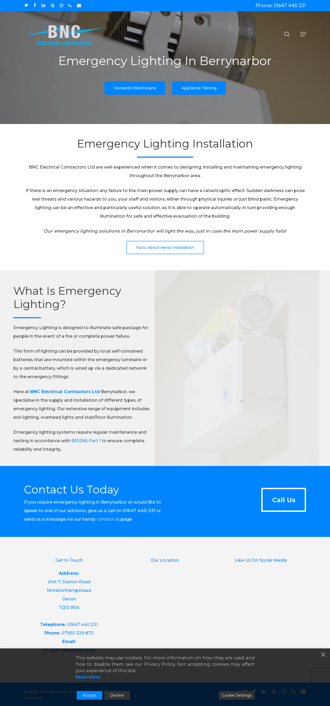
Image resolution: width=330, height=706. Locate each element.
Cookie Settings (236, 695)
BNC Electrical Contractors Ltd (65, 400)
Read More (88, 677)
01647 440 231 (82, 624)
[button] (303, 34)
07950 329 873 (77, 633)
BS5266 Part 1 (86, 449)
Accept (89, 695)
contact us (108, 519)
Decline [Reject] (117, 695)
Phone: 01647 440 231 (281, 5)
